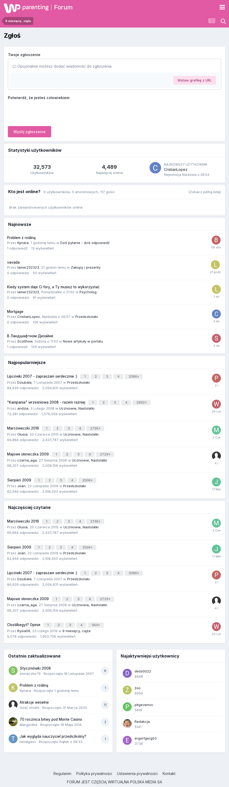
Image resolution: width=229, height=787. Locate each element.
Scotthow (25, 341)
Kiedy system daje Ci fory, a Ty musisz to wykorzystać (53, 287)
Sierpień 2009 (19, 475)
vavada (13, 262)
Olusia (22, 430)
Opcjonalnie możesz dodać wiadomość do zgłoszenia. (62, 66)
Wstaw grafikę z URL (195, 80)
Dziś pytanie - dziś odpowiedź (85, 243)
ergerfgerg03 (146, 726)
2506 (88, 475)
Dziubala (24, 381)
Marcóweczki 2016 (23, 425)
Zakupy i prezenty (85, 267)
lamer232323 (28, 267)
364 (96, 614)
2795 (96, 425)
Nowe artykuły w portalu (83, 341)
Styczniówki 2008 (35, 656)
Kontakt (169, 761)
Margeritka (28, 713)
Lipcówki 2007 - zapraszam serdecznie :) (42, 376)
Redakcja (142, 710)
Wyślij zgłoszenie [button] (29, 131)
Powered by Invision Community (115, 779)
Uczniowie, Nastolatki (76, 406)
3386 (134, 376)
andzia (22, 406)
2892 (142, 401)
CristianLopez (176, 169)
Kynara (23, 243)
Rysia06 (23, 619)
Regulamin (62, 761)
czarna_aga (27, 455)
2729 (106, 450)
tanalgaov (28, 730)
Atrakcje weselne (34, 690)
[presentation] (48, 112)
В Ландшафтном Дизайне (30, 336)
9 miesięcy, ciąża (76, 619)
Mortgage (15, 312)
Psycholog (88, 292)
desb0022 (143, 659)
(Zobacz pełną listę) (204, 192)
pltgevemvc (144, 693)
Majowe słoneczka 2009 (28, 450)
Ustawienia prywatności (137, 761)
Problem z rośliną (21, 238)
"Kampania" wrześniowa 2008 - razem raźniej (46, 401)
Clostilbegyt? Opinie (24, 614)
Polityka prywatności (94, 761)
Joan (21, 480)
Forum (63, 7)
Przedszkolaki (86, 316)
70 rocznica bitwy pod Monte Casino (51, 707)
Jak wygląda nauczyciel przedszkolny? (53, 725)
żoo (138, 676)
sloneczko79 (30, 662)
